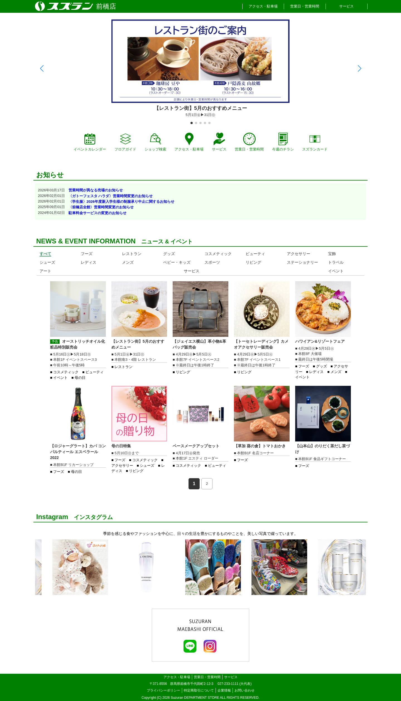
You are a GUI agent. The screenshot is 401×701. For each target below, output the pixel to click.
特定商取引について (199, 690)
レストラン (131, 253)
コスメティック (218, 253)
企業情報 (224, 690)
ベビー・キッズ (176, 262)
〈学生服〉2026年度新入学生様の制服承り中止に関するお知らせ (121, 201)
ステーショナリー (302, 262)
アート (45, 271)
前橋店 (106, 6)
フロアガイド (125, 142)
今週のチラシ (283, 142)
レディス (88, 262)
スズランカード (314, 142)
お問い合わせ (244, 690)
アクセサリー (298, 253)
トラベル (336, 262)
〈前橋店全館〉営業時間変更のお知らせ (101, 207)
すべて (45, 253)
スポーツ (212, 262)
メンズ (128, 262)
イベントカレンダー (90, 142)
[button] (41, 68)
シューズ (47, 262)
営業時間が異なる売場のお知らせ (96, 190)
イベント (336, 271)
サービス (346, 6)
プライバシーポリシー (163, 690)
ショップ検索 (155, 142)
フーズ (86, 253)
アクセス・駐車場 (263, 6)
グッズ (169, 253)
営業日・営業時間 (304, 6)
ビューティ (255, 253)
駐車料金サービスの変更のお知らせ (97, 213)
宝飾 (332, 253)
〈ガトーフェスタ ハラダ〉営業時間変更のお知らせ (111, 196)
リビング (253, 262)
